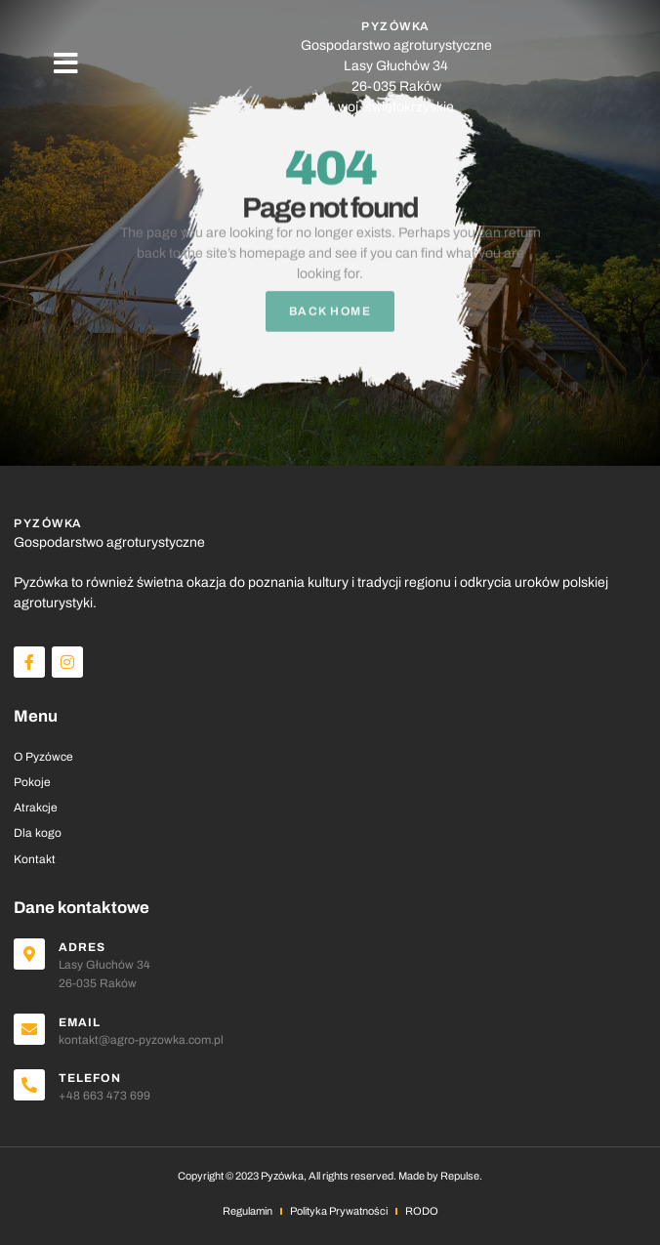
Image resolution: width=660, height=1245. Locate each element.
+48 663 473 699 (104, 1095)
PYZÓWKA (396, 26)
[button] (66, 63)
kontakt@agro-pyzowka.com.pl (141, 1040)
